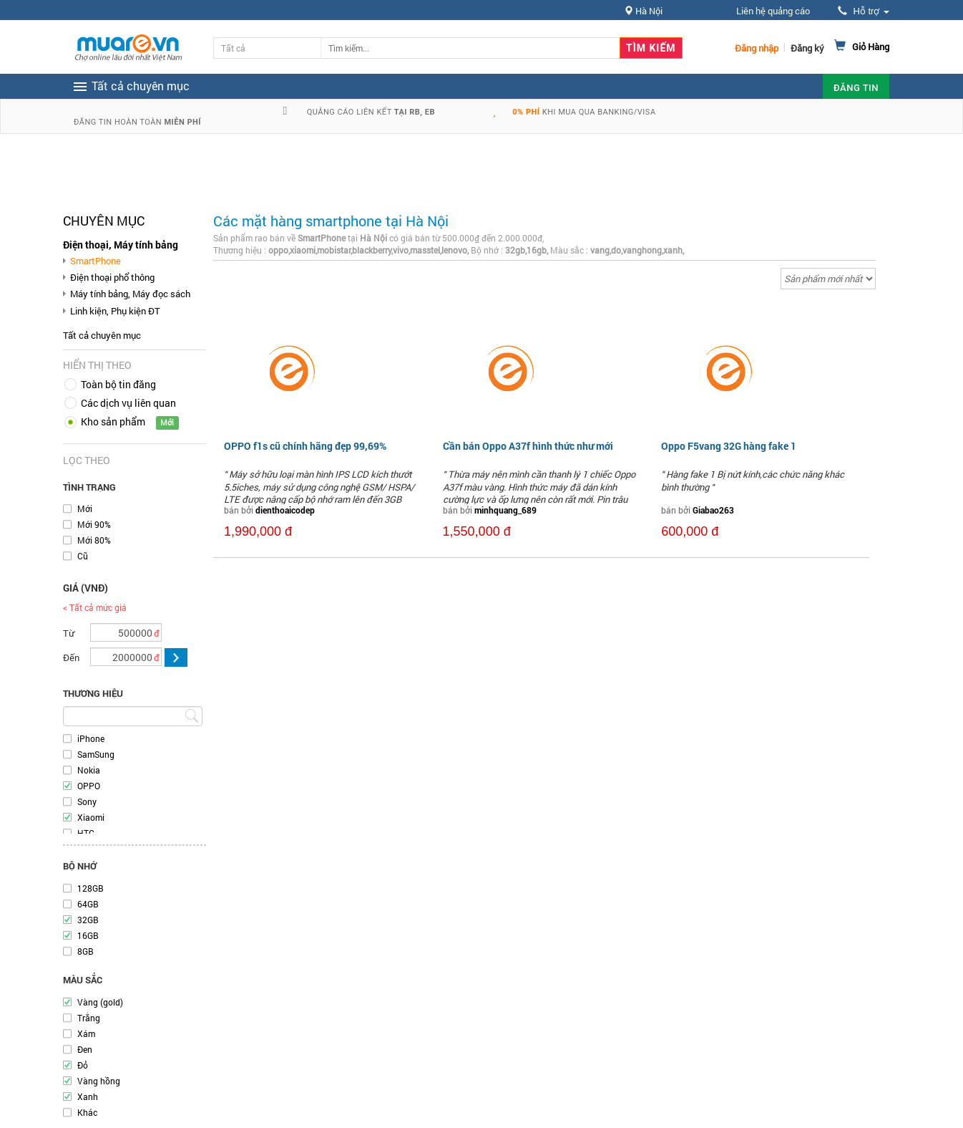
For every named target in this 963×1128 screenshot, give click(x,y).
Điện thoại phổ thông (112, 277)
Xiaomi (90, 817)
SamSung (95, 754)
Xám (86, 1033)
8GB (85, 951)
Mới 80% (94, 540)
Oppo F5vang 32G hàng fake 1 (728, 446)
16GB (88, 935)
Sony (87, 801)
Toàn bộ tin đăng (118, 384)
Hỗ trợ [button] (863, 11)
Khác (87, 1112)
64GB (88, 904)
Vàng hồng (98, 1080)
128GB (90, 888)
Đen (84, 1049)
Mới (84, 508)
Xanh (87, 1096)
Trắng (88, 1017)
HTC (85, 833)
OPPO (88, 785)
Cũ (82, 555)
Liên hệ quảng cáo (773, 10)
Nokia (88, 770)
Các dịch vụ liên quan (128, 403)
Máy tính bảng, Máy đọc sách (130, 293)
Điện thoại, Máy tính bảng (120, 244)
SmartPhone (95, 260)
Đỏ (82, 1065)
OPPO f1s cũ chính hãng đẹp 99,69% (305, 446)
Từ (68, 633)
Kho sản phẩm (113, 421)
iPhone (90, 738)
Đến (71, 657)
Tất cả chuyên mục (102, 335)
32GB (88, 919)
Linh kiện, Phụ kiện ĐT (115, 310)
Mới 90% (94, 524)
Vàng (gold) (100, 1002)
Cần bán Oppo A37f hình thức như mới (528, 446)
